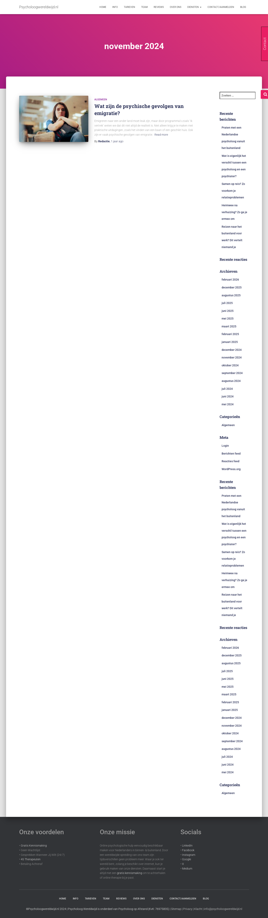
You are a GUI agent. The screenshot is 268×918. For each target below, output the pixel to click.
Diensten (194, 7)
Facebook (188, 850)
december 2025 (232, 287)
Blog (243, 7)
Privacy (187, 909)
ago (117, 141)
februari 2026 (230, 279)
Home (102, 7)
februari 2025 (230, 334)
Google (186, 859)
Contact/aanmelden (221, 7)
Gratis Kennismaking (34, 845)
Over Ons (175, 7)
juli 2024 (227, 388)
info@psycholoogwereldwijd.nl (223, 909)
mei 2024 (228, 404)
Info (115, 7)
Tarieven (129, 7)
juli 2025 (227, 303)
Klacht (198, 909)
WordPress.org (231, 469)
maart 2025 (229, 326)
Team (144, 7)
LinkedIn (187, 845)
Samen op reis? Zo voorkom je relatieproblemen (233, 190)
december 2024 (232, 349)
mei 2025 (228, 318)
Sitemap (176, 909)
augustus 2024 (231, 380)
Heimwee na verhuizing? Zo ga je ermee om (234, 212)
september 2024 (232, 373)
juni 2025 (228, 310)
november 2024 (232, 357)
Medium (187, 868)
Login (225, 445)
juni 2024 (228, 396)
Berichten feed (231, 453)
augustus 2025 (231, 295)
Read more (161, 134)
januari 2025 (230, 342)
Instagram (188, 854)
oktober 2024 (230, 365)
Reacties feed (230, 461)
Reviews (159, 7)
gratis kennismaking (129, 873)
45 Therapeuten (31, 859)
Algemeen (100, 99)
